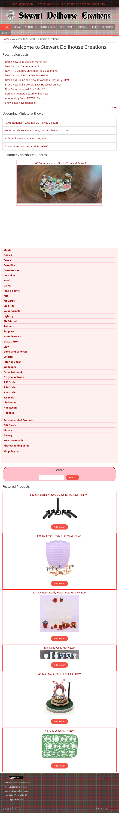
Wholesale (67, 27)
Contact (83, 27)
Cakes (7, 260)
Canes (7, 285)
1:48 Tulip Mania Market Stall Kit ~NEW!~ (59, 674)
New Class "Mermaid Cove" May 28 (25, 89)
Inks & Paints (12, 290)
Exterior (8, 356)
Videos (8, 430)
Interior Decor (12, 361)
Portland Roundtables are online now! (26, 93)
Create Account (102, 27)
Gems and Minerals (15, 351)
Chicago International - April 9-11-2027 (26, 146)
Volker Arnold (12, 311)
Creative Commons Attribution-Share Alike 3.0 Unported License (17, 795)
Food (7, 280)
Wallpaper (10, 367)
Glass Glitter (11, 341)
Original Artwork (14, 377)
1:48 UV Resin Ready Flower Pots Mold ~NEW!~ (59, 592)
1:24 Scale (10, 387)
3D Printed (10, 321)
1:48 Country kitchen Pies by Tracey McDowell (59, 163)
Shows (17, 27)
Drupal (108, 778)
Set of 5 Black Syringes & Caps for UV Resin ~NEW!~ (59, 494)
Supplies (9, 331)
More (113, 107)
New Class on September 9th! (22, 66)
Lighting (9, 316)
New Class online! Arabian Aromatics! (26, 75)
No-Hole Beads (13, 336)
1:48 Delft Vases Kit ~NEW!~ (59, 647)
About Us (31, 27)
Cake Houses (11, 270)
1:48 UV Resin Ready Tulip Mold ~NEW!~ (59, 536)
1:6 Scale (9, 397)
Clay (6, 346)
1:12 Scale (10, 382)
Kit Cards (9, 300)
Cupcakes (9, 275)
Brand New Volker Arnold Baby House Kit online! (33, 84)
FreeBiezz (113, 808)
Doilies (8, 255)
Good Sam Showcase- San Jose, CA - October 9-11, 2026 (36, 130)
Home (5, 27)
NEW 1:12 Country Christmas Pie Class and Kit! (31, 70)
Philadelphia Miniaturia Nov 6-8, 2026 (25, 138)
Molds (7, 250)
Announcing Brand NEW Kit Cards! (24, 98)
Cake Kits (9, 265)
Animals (9, 326)
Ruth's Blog (48, 27)
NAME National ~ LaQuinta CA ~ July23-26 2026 (31, 122)
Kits (6, 295)
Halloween (10, 407)
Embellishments (13, 372)
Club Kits (9, 306)
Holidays (9, 412)
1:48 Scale (10, 392)
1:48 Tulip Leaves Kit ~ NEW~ (59, 730)
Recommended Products (18, 420)
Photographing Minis (16, 445)
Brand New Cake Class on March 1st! (26, 61)
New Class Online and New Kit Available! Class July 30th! (37, 80)
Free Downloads (13, 440)
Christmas (10, 402)
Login (5, 32)
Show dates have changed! (20, 102)
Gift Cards (10, 425)
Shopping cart (12, 451)
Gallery (8, 435)
